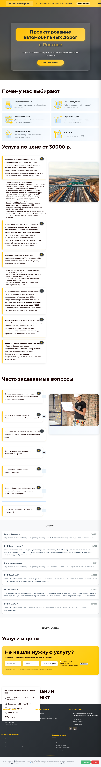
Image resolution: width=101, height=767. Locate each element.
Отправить (84, 663)
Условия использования (12, 739)
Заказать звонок (50, 63)
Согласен (86, 762)
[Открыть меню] (99, 3)
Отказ (95, 762)
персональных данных (45, 669)
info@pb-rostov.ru (15, 708)
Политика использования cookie (14, 747)
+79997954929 (83, 3)
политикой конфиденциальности (69, 665)
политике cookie (26, 763)
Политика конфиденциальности (14, 743)
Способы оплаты (59, 735)
